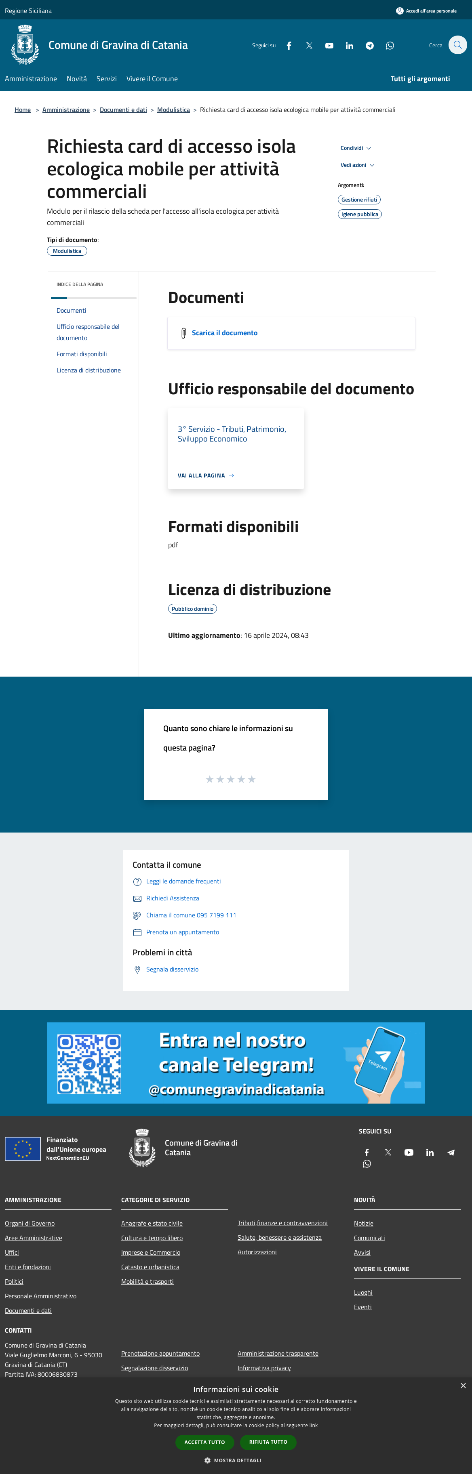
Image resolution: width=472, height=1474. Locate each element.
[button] (236, 1460)
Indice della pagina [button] (80, 284)
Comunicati (369, 1238)
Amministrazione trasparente (278, 1353)
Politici (14, 1281)
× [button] (463, 1386)
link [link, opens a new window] (314, 1425)
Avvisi (362, 1252)
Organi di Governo (30, 1223)
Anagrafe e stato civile (152, 1223)
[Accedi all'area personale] (426, 10)
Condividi (357, 148)
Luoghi (363, 1292)
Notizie (363, 1223)
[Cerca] (457, 45)
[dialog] (236, 1425)
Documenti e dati (123, 109)
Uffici (12, 1252)
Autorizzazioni (257, 1252)
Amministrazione (66, 109)
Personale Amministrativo (40, 1296)
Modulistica (173, 109)
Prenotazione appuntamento (160, 1353)
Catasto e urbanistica (150, 1267)
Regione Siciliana (28, 10)
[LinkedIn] (345, 44)
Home (23, 109)
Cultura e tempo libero (152, 1238)
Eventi (363, 1307)
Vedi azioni (359, 165)
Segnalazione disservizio (154, 1368)
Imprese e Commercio (150, 1252)
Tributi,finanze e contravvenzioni (283, 1223)
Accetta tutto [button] (205, 1442)
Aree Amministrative (33, 1238)
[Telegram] (365, 44)
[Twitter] (305, 44)
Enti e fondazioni (28, 1267)
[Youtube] (325, 44)
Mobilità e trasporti (147, 1281)
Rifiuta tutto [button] (268, 1441)
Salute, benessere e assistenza (280, 1237)
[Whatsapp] (385, 44)
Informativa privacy (264, 1368)
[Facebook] (284, 44)
